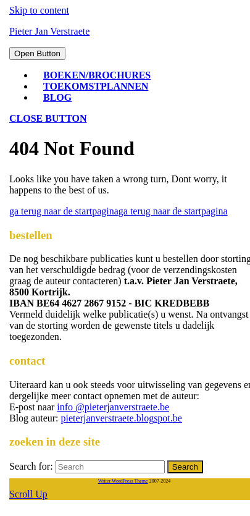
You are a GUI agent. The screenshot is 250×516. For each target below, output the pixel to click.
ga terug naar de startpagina (118, 211)
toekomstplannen (95, 86)
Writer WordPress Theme (123, 481)
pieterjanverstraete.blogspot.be (121, 418)
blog (57, 97)
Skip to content (39, 10)
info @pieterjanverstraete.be (113, 407)
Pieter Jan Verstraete (49, 31)
